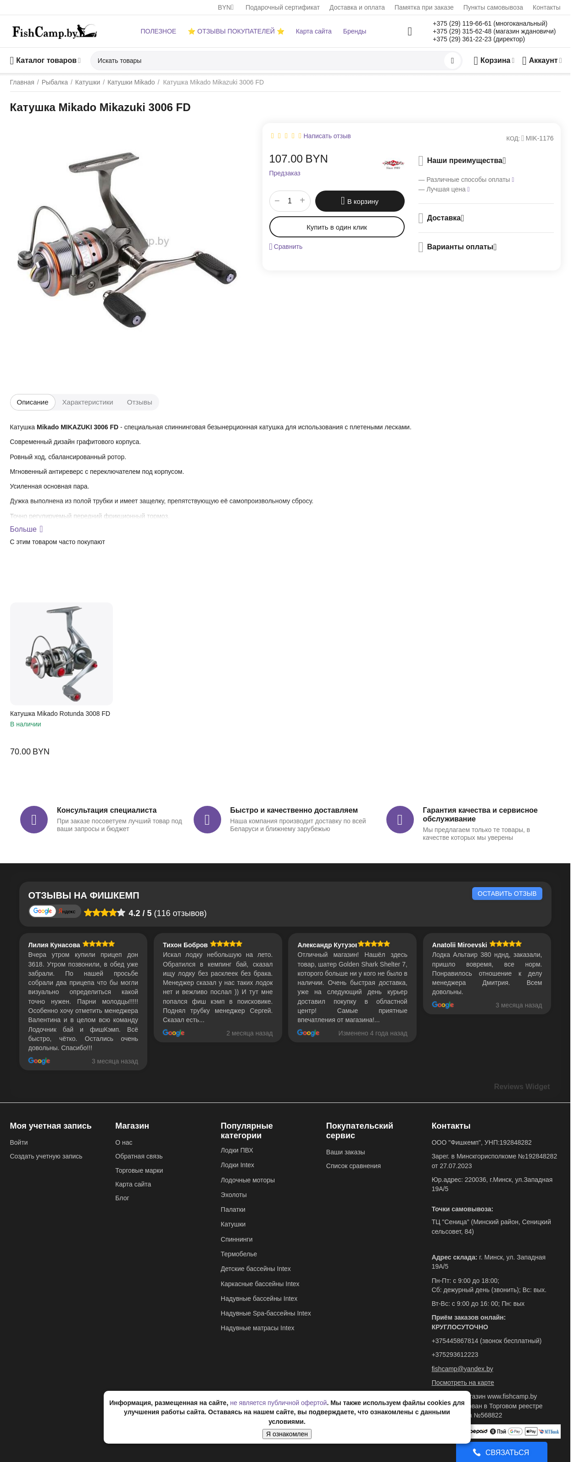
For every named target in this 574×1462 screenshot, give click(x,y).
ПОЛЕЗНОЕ (158, 31)
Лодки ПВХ (237, 1150)
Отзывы (139, 402)
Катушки (233, 1224)
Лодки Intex (237, 1165)
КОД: (513, 138)
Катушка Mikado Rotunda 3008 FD (60, 713)
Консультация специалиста (106, 810)
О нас (123, 1142)
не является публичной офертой (278, 1402)
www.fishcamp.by (512, 1396)
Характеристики (87, 402)
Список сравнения (353, 1166)
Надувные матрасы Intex (257, 1328)
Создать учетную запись (46, 1156)
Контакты (546, 7)
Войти (19, 1142)
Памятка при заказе (424, 7)
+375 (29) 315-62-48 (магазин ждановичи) (494, 31)
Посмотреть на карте (463, 1382)
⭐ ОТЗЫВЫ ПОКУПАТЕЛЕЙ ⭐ (236, 31)
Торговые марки (139, 1170)
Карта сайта (314, 31)
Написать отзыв (327, 136)
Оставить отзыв (507, 893)
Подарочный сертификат (282, 7)
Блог (122, 1198)
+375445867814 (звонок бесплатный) (487, 1340)
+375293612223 (455, 1354)
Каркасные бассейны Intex (260, 1284)
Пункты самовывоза (493, 7)
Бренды (355, 31)
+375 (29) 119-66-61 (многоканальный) (490, 23)
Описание (33, 402)
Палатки (233, 1209)
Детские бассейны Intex (256, 1268)
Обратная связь (138, 1156)
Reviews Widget (522, 1087)
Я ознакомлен (287, 1434)
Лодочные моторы (248, 1180)
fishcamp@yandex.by (462, 1368)
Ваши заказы (345, 1152)
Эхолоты (234, 1194)
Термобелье (239, 1254)
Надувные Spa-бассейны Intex (266, 1313)
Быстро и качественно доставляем (294, 810)
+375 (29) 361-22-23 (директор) (479, 39)
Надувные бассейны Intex (259, 1298)
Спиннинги (236, 1239)
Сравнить (286, 246)
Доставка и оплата (357, 7)
